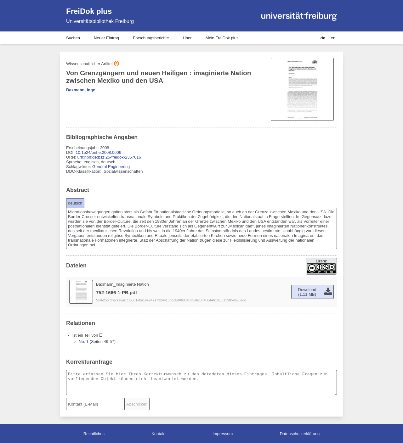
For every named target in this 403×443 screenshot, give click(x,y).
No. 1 (83, 341)
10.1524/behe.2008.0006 (98, 152)
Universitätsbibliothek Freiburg (100, 21)
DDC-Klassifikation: (84, 171)
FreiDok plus (89, 11)
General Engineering (111, 166)
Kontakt (158, 433)
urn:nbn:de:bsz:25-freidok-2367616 (109, 157)
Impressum (223, 433)
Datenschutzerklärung (300, 433)
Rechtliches (94, 433)
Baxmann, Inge (80, 89)
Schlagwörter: (79, 166)
